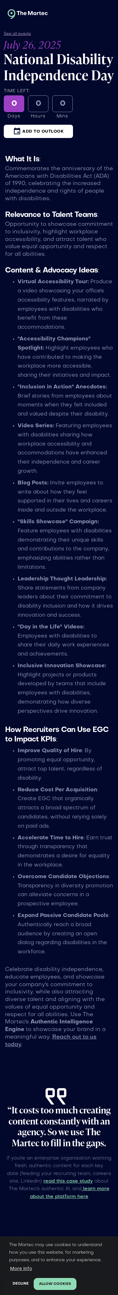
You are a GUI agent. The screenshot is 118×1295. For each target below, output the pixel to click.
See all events (17, 34)
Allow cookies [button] (55, 1284)
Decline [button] (21, 1284)
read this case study (68, 1181)
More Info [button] (21, 1269)
